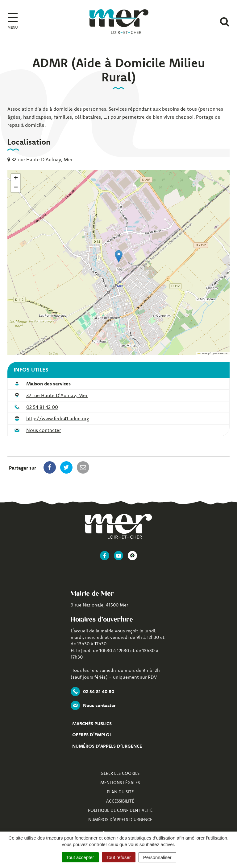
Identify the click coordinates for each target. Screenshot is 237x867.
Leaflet (202, 353)
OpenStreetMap (220, 353)
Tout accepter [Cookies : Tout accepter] (80, 857)
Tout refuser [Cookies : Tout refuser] (118, 857)
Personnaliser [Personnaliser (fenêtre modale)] (157, 857)
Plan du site (120, 792)
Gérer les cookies (120, 773)
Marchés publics (92, 723)
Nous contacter (43, 430)
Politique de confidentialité (120, 810)
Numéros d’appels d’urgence (107, 746)
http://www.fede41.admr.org (57, 418)
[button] (119, 256)
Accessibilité (120, 801)
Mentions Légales (120, 782)
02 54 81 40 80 (92, 691)
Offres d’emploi (91, 735)
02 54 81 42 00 (42, 407)
